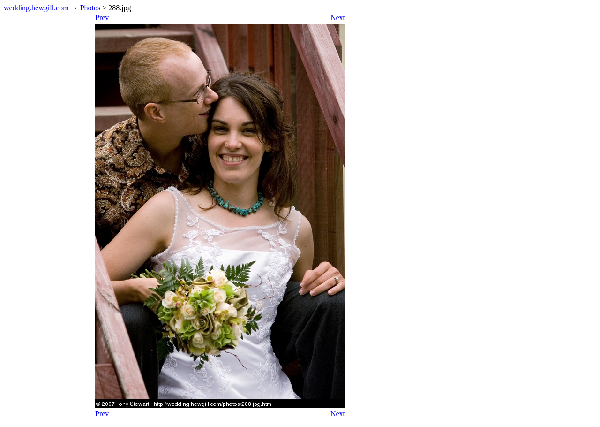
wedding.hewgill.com (36, 8)
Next (337, 18)
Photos (90, 8)
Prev (102, 18)
